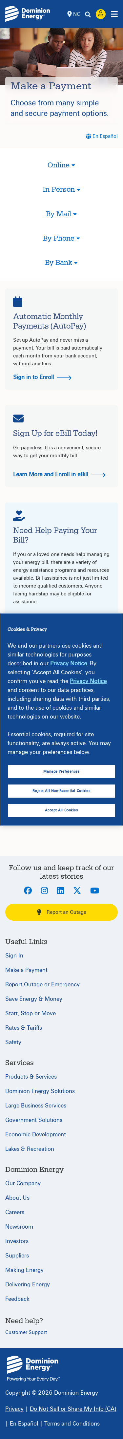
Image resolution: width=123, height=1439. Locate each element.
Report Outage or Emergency (42, 984)
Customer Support (26, 1332)
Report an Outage (61, 912)
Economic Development (35, 1134)
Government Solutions (33, 1120)
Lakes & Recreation (29, 1149)
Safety (13, 1042)
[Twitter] (77, 891)
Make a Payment (26, 970)
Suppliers (17, 1255)
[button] (61, 171)
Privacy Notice (68, 663)
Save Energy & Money (33, 999)
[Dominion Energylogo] (27, 14)
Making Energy (24, 1270)
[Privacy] (14, 1409)
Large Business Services (35, 1105)
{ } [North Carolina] (33, 1369)
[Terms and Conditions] (72, 1423)
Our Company (23, 1183)
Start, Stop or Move (30, 1013)
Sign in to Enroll (42, 377)
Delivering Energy (27, 1284)
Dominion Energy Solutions (40, 1091)
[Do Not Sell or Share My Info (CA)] (73, 1409)
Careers (14, 1212)
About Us (17, 1197)
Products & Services (31, 1076)
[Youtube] (94, 891)
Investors (17, 1241)
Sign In (14, 955)
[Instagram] (44, 891)
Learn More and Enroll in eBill (59, 474)
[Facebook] (28, 891)
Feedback (17, 1299)
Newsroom (19, 1226)
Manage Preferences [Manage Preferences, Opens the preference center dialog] (61, 771)
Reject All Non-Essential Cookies (61, 791)
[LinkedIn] (60, 891)
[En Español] (102, 136)
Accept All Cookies (61, 810)
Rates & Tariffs (23, 1027)
